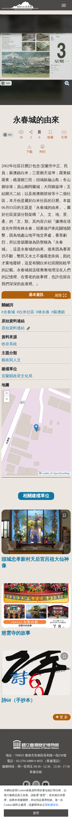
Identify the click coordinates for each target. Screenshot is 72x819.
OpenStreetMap (61, 473)
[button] (36, 428)
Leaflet (44, 473)
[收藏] (64, 515)
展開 (61, 295)
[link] (6, 83)
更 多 (62, 717)
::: (1, 14)
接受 (36, 813)
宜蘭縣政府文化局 (17, 376)
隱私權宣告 (51, 804)
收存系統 (9, 344)
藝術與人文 (11, 360)
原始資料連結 (13, 328)
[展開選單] (64, 5)
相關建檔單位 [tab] (36, 495)
